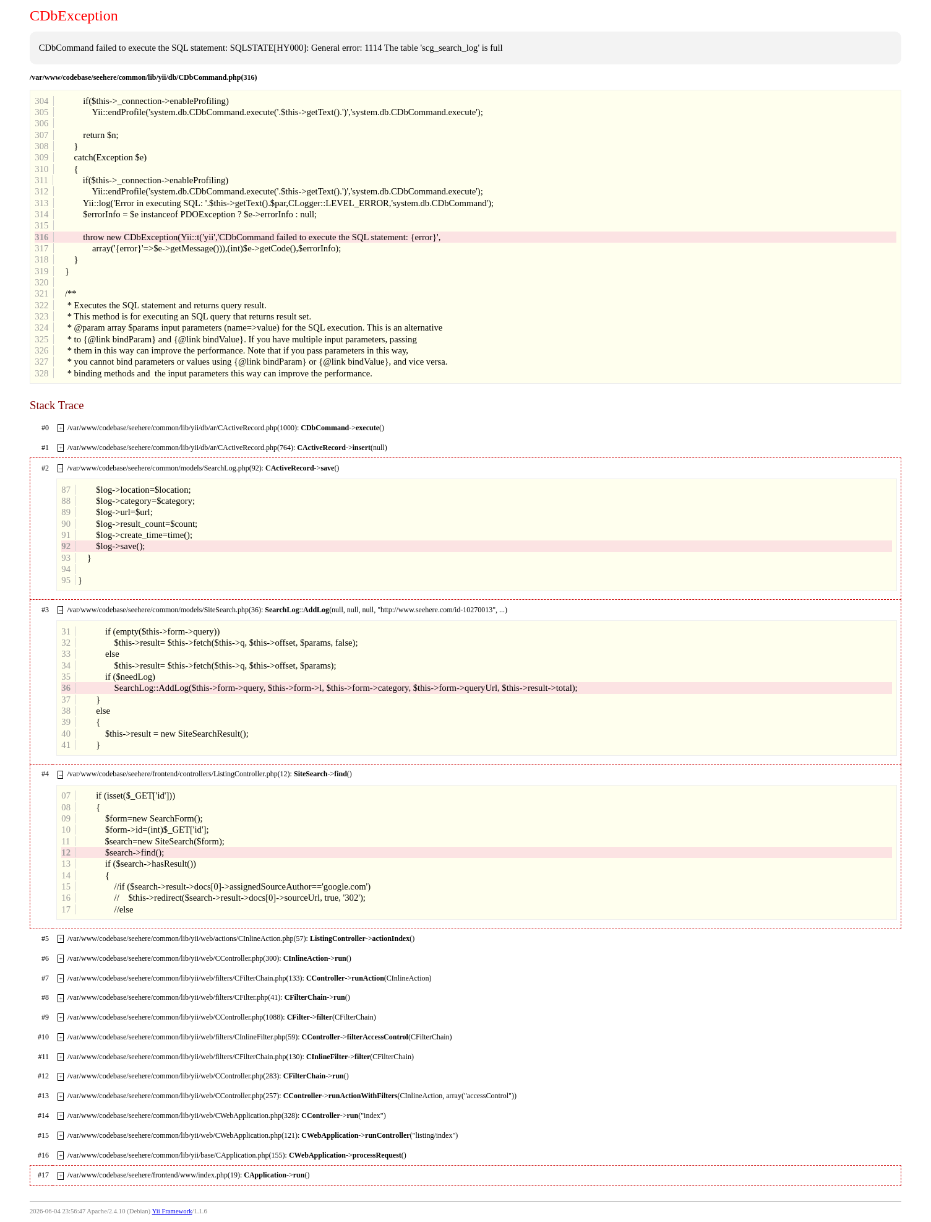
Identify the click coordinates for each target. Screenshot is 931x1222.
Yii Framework (172, 1211)
